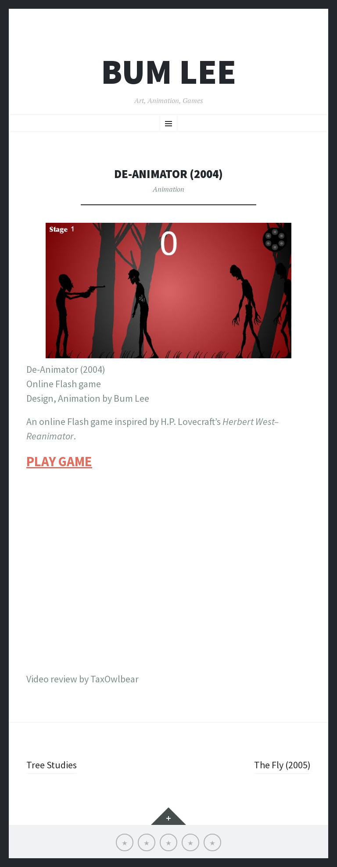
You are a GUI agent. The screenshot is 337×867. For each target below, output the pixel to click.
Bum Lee (168, 72)
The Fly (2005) (282, 765)
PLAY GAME (59, 461)
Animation (168, 189)
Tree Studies (51, 765)
